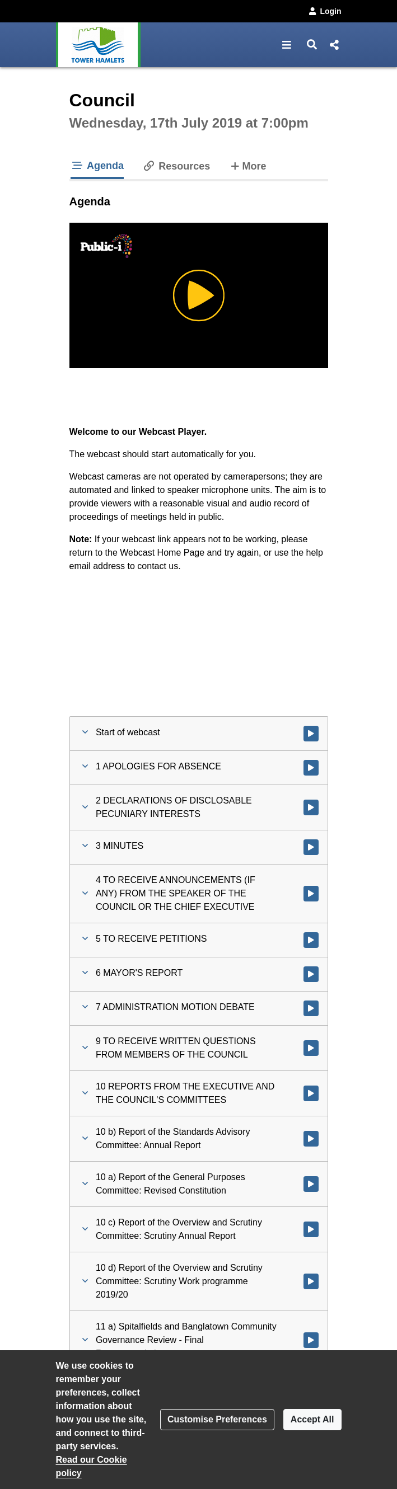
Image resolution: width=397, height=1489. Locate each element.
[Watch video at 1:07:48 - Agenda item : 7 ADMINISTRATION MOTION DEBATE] (311, 1008)
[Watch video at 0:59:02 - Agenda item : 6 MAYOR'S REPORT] (311, 974)
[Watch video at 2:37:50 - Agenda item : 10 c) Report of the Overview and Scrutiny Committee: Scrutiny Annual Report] (311, 1229)
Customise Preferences (217, 1419)
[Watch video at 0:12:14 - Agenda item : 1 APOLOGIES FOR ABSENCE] (311, 768)
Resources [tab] (176, 166)
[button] (287, 44)
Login (324, 11)
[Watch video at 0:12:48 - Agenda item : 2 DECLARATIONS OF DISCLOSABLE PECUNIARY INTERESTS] (311, 807)
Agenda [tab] (97, 165)
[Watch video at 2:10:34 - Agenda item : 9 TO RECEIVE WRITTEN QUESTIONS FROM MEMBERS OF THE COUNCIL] (311, 1048)
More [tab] (247, 165)
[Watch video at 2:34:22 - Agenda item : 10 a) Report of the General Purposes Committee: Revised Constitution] (311, 1184)
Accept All (312, 1419)
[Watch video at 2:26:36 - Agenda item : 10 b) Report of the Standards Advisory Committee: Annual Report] (311, 1139)
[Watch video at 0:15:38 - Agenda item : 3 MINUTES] (311, 847)
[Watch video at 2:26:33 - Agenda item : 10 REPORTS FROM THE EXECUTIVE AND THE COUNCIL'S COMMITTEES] (311, 1093)
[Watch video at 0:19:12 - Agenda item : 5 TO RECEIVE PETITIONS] (311, 940)
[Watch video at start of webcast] (311, 733)
